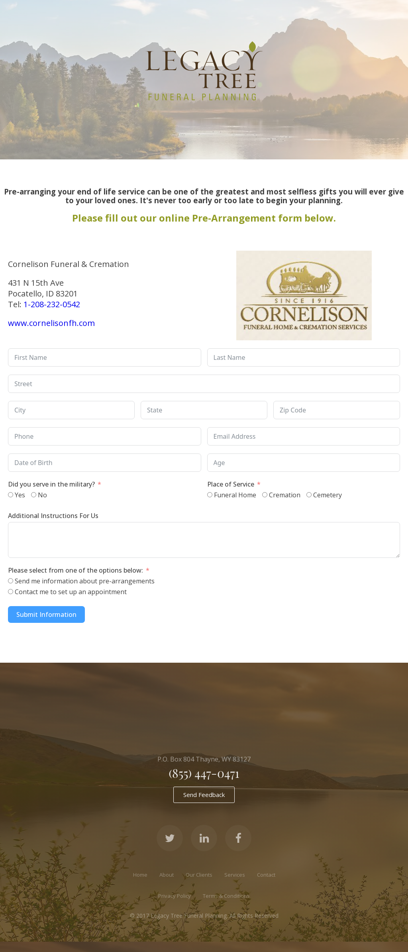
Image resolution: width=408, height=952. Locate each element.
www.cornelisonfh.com (51, 323)
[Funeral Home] (209, 494)
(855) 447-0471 (204, 773)
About (166, 874)
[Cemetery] (309, 494)
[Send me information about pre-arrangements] (10, 580)
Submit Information (46, 614)
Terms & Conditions (226, 895)
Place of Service (230, 484)
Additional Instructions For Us (53, 515)
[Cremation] (264, 494)
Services (234, 874)
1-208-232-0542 (52, 304)
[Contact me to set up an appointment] (10, 591)
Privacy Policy (174, 895)
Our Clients (199, 874)
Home (140, 874)
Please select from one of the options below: (75, 570)
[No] (33, 494)
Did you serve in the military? (52, 484)
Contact (266, 874)
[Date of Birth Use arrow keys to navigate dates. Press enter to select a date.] (104, 462)
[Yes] (10, 494)
